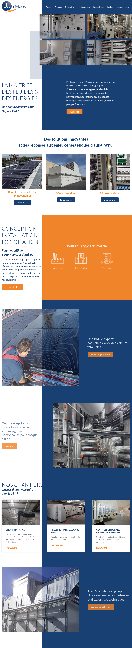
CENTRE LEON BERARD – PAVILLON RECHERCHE (109, 531)
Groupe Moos (98, 7)
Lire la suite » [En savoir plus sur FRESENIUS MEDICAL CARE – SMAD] (57, 545)
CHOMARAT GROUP (16, 529)
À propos (58, 7)
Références (85, 7)
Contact (110, 7)
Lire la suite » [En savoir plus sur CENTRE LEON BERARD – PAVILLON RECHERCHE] (102, 548)
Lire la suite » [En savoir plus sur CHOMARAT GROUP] (12, 548)
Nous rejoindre (123, 7)
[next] (128, 181)
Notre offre (71, 7)
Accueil (49, 7)
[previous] (4, 181)
